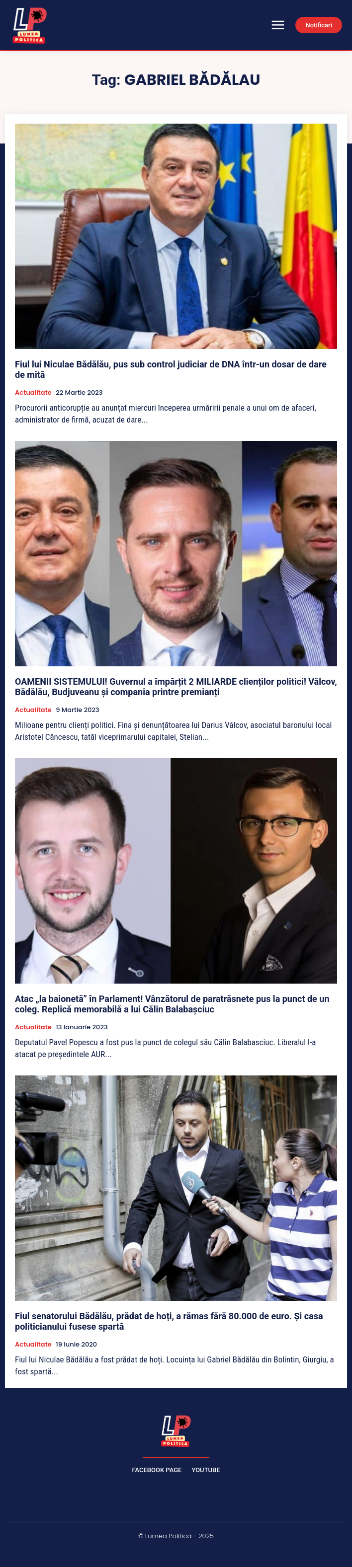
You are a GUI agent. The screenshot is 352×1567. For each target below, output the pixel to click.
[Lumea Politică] (176, 1430)
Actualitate (33, 393)
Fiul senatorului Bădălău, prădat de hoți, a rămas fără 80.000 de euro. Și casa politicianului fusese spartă (169, 1321)
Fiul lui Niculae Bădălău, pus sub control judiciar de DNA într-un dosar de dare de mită (171, 369)
